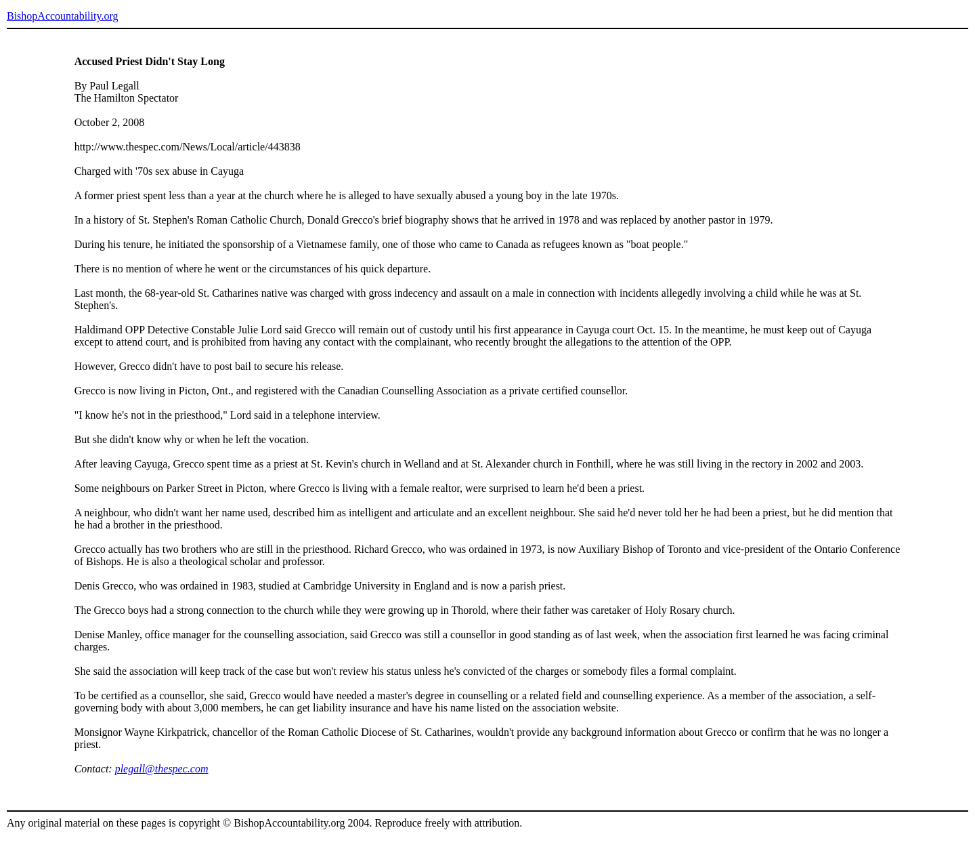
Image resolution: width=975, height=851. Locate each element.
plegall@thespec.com (162, 768)
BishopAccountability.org (62, 16)
